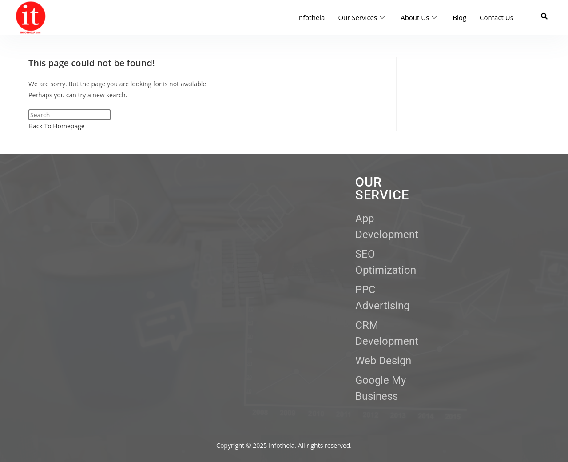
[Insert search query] (69, 114)
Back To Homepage (57, 126)
